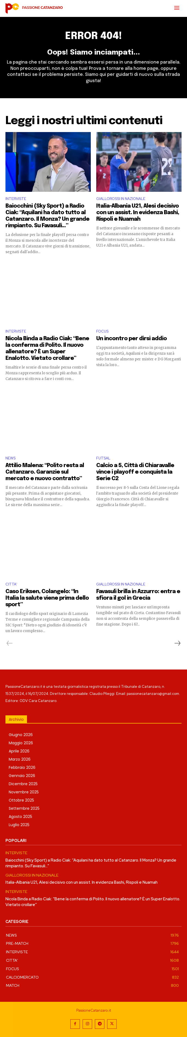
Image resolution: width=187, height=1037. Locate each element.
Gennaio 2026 (22, 775)
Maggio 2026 (21, 743)
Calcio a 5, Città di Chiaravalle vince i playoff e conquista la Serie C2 (135, 472)
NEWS (10, 458)
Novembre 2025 (24, 792)
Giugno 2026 (21, 734)
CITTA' (11, 584)
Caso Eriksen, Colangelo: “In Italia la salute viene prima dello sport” (47, 598)
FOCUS (102, 331)
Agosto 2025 (20, 816)
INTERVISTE (15, 198)
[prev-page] (9, 643)
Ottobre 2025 (21, 800)
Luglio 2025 (19, 824)
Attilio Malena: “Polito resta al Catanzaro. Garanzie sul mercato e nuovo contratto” (44, 472)
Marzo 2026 (20, 759)
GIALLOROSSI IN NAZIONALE (120, 198)
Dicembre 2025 (23, 784)
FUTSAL (103, 458)
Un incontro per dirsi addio (131, 339)
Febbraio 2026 (22, 767)
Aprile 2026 (19, 751)
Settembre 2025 (24, 808)
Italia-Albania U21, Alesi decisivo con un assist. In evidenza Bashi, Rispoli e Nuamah (137, 212)
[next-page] (177, 643)
